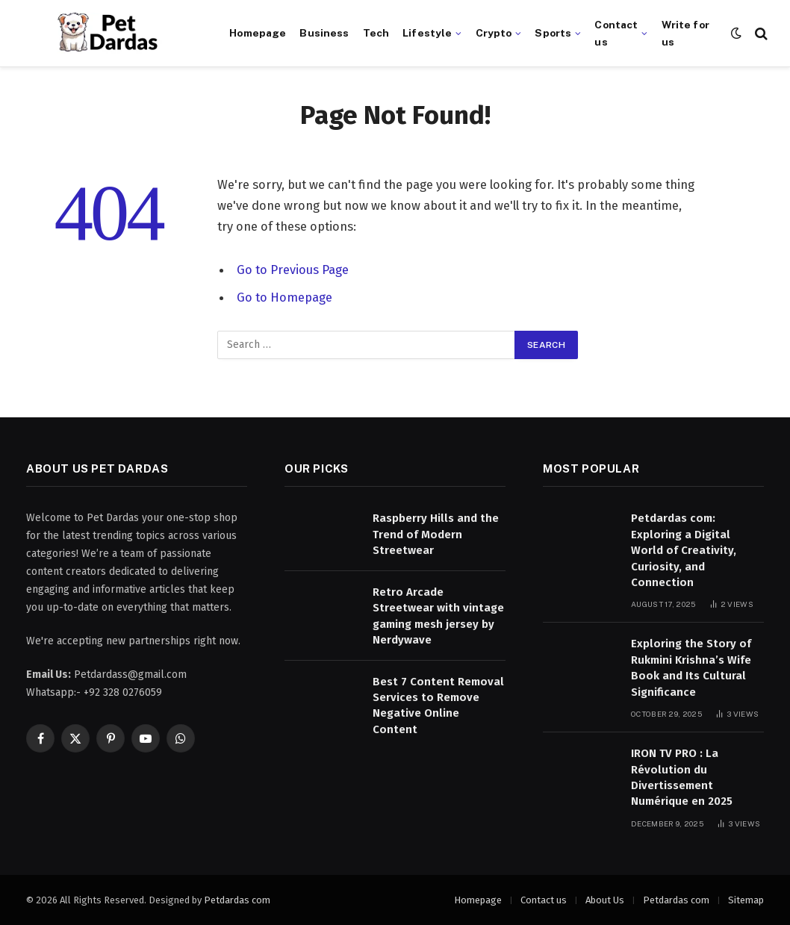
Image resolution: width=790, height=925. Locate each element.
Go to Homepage (284, 296)
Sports (553, 33)
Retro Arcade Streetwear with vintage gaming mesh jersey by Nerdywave (438, 616)
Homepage (257, 33)
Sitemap (746, 900)
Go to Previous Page (293, 269)
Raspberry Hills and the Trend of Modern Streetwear (436, 534)
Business (324, 33)
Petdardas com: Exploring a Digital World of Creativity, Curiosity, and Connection (683, 550)
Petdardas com (237, 900)
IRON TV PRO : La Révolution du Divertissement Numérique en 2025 (682, 777)
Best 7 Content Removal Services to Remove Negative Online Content (438, 705)
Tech (376, 33)
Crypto (494, 33)
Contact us (616, 33)
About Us (604, 900)
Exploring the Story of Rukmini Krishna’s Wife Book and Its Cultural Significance (691, 667)
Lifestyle (427, 33)
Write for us (685, 33)
